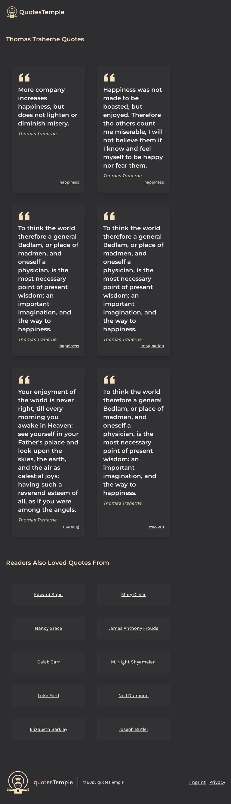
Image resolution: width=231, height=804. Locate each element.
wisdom (156, 526)
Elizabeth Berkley (48, 729)
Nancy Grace (48, 628)
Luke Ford (48, 695)
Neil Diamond (134, 695)
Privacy (217, 782)
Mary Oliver (133, 594)
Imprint (197, 782)
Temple (41, 12)
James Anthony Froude (133, 628)
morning (71, 526)
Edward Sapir (48, 594)
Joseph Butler (133, 729)
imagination (152, 345)
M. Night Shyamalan (133, 662)
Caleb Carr (48, 662)
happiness (69, 182)
